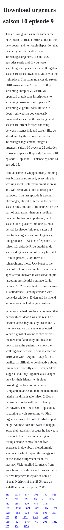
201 (45, 521)
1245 (15, 499)
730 (45, 494)
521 (54, 494)
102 (36, 494)
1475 (51, 499)
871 (28, 508)
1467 (27, 521)
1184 (8, 521)
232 (7, 517)
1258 (8, 512)
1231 (18, 508)
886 (35, 499)
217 (54, 512)
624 (46, 508)
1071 (8, 508)
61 (36, 521)
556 (55, 508)
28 (7, 499)
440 (36, 503)
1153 (26, 526)
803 (37, 508)
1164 (17, 503)
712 (7, 503)
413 (7, 494)
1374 (17, 494)
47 (16, 517)
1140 (35, 517)
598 (45, 512)
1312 (54, 521)
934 (27, 512)
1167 (45, 503)
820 (27, 503)
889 (26, 499)
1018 (45, 517)
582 (18, 512)
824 (18, 521)
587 (27, 494)
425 (36, 512)
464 (16, 526)
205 (7, 526)
